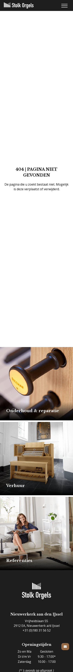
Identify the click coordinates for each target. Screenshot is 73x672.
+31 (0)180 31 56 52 (37, 630)
